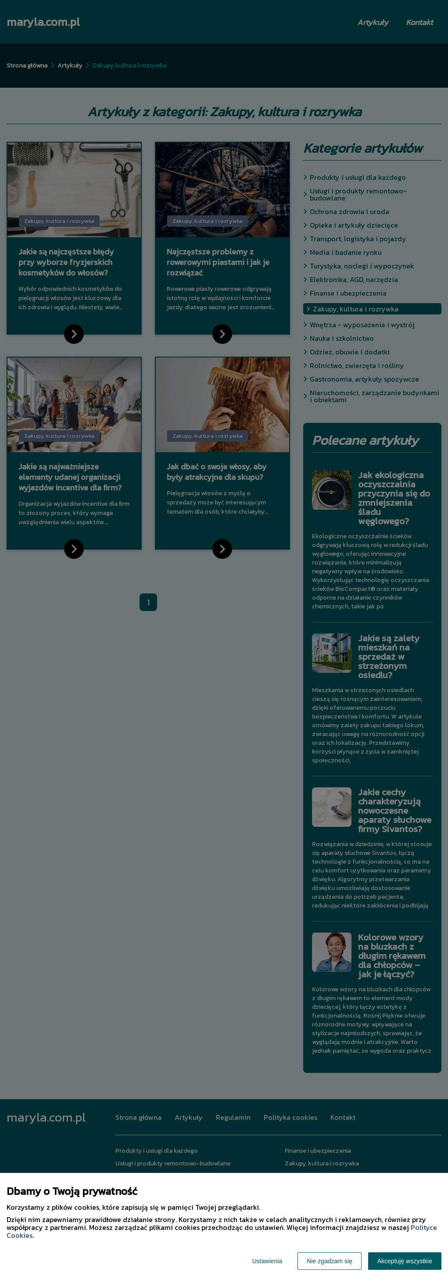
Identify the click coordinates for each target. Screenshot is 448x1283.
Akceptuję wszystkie (404, 1261)
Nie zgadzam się (329, 1261)
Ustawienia (267, 1261)
